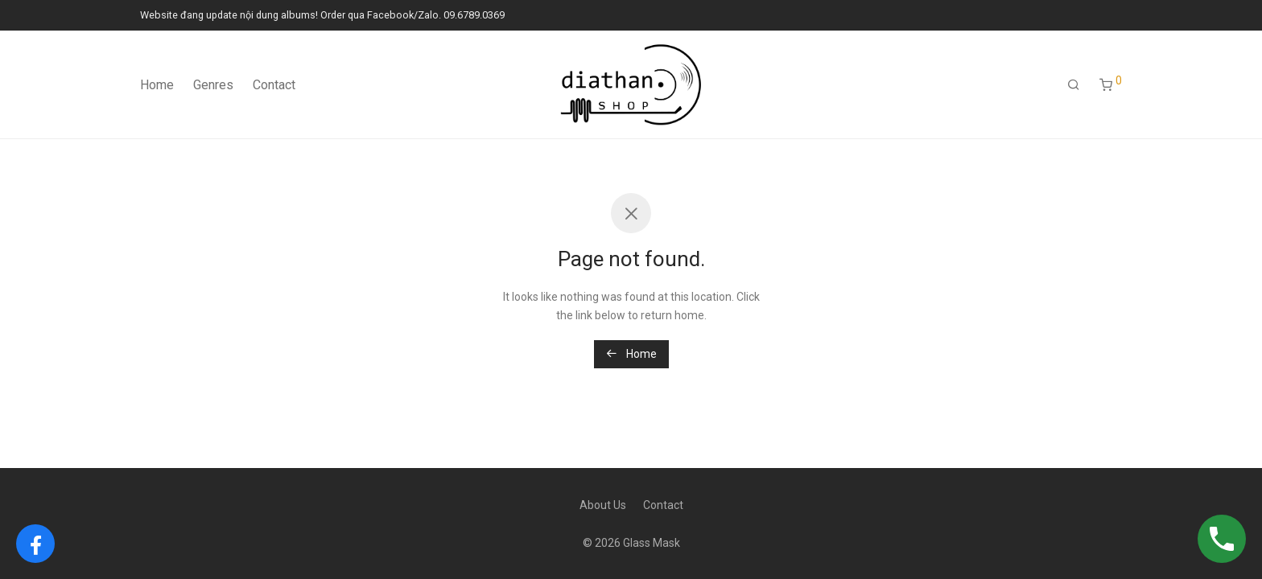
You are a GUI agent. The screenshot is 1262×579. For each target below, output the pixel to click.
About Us (602, 505)
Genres (213, 84)
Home (157, 84)
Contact (274, 84)
